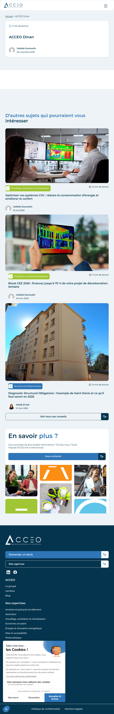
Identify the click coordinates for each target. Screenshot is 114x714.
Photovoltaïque (13, 637)
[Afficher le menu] (105, 5)
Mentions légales (74, 709)
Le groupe (10, 586)
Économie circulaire (15, 623)
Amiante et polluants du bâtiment (23, 609)
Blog (7, 595)
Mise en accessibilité (16, 633)
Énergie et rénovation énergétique (23, 628)
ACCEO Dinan (21, 37)
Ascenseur (10, 614)
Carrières (10, 591)
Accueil (9, 16)
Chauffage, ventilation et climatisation (25, 619)
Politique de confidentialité (45, 709)
